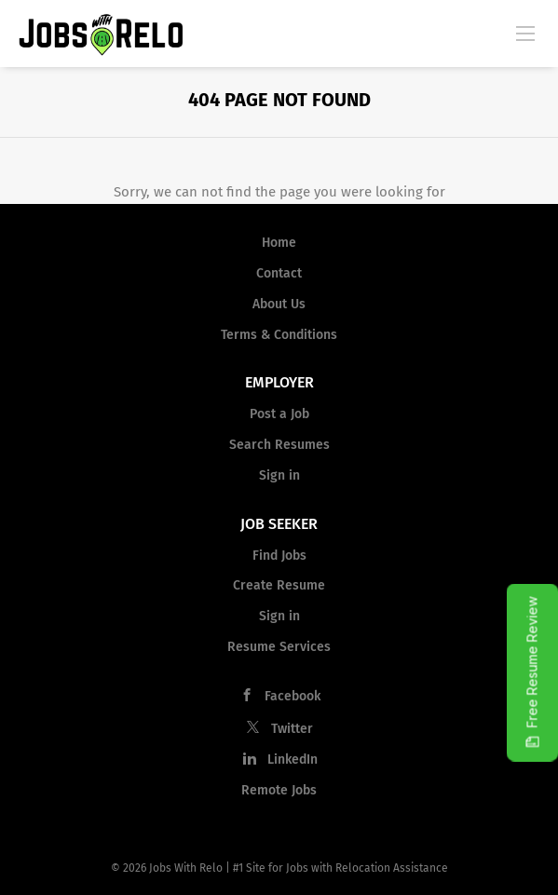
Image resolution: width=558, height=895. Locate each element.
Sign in (279, 475)
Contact (279, 273)
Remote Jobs (279, 790)
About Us (279, 304)
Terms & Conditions (279, 335)
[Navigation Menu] (525, 33)
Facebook (292, 696)
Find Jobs (279, 555)
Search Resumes (279, 445)
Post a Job (279, 414)
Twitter (292, 729)
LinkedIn (292, 759)
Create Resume (279, 585)
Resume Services (279, 647)
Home (279, 243)
